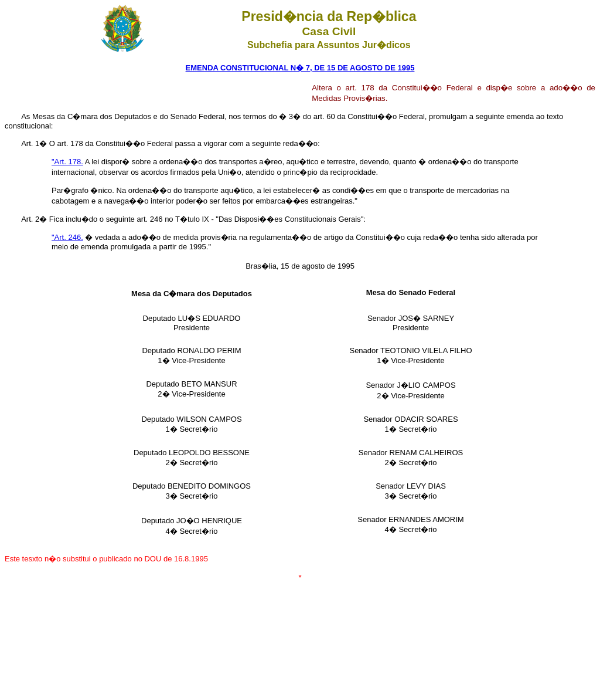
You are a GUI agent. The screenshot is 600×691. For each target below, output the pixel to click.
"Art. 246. (67, 237)
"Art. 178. (67, 161)
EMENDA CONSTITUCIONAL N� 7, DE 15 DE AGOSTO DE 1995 (300, 67)
